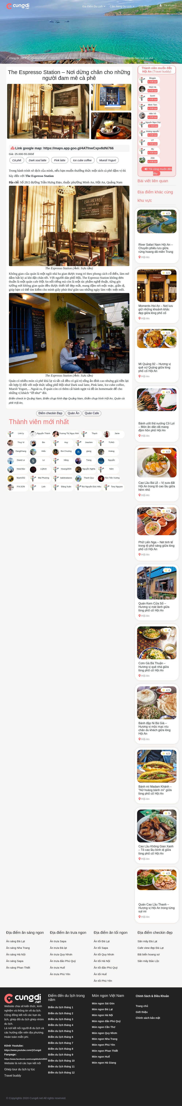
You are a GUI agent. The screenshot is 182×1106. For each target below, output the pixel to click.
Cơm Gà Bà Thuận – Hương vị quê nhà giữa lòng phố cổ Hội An (154, 667)
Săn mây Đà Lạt (147, 941)
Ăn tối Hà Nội (102, 961)
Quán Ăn (73, 413)
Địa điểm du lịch (91, 6)
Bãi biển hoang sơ (149, 954)
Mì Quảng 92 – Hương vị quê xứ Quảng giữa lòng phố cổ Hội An (155, 367)
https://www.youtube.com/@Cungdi (22, 1050)
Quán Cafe (92, 413)
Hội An (55, 58)
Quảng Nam (38, 58)
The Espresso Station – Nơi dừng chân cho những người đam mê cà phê (108, 58)
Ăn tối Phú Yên (103, 980)
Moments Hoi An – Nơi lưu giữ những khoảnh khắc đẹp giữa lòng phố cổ (156, 309)
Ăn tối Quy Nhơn (104, 954)
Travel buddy (12, 1075)
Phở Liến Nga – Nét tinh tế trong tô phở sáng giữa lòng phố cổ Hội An (157, 546)
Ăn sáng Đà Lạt (15, 941)
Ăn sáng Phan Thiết (18, 967)
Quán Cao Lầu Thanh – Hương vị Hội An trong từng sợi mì (157, 908)
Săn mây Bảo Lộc (148, 961)
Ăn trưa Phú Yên (60, 974)
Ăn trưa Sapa (58, 941)
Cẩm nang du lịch (120, 6)
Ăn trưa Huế (57, 967)
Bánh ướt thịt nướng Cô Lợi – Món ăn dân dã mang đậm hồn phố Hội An (157, 427)
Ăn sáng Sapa (14, 961)
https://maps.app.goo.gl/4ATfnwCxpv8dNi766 (78, 148)
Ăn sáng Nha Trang (18, 947)
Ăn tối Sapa (101, 947)
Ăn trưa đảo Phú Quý (63, 961)
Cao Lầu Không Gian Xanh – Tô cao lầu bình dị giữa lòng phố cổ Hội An (156, 850)
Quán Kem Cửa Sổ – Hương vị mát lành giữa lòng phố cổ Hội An (154, 607)
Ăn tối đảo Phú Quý (106, 967)
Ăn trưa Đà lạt (58, 947)
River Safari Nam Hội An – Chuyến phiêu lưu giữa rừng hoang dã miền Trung (156, 248)
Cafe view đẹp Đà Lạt (151, 947)
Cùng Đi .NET (17, 58)
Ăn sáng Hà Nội (16, 954)
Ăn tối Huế (100, 974)
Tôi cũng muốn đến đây (158, 171)
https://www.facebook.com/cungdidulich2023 (25, 1059)
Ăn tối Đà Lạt (102, 941)
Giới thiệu (144, 6)
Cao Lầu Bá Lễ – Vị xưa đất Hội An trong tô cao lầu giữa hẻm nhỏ (157, 486)
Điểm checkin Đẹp (50, 413)
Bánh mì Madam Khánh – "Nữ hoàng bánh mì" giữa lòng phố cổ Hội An (155, 790)
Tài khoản (166, 5)
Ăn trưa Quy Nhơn (61, 954)
